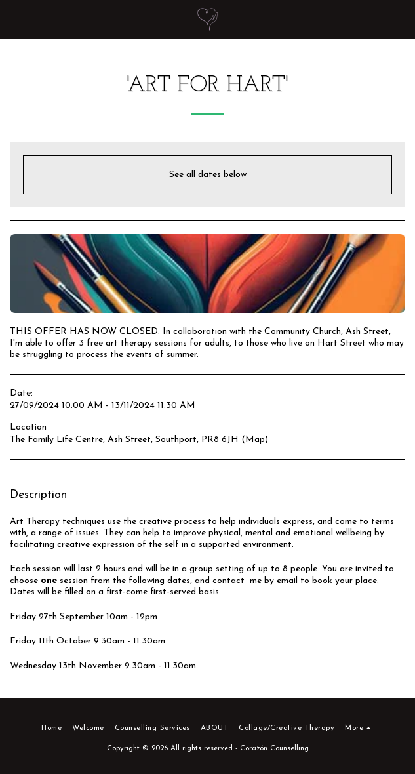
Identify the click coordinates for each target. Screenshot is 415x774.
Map (255, 440)
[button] (14, 19)
